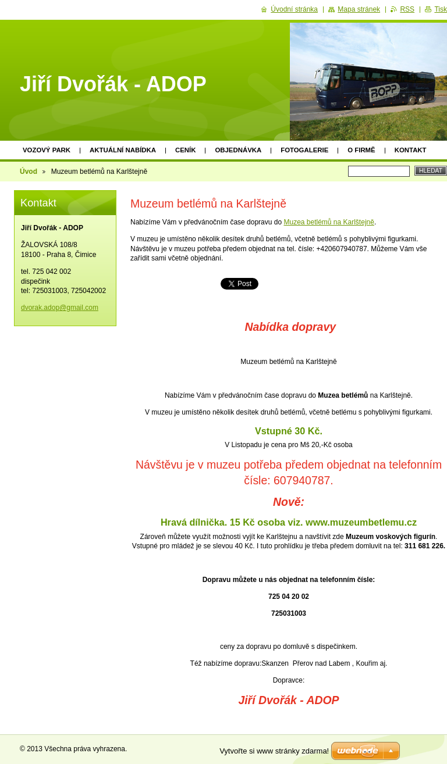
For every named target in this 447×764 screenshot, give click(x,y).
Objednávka (238, 150)
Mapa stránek (359, 9)
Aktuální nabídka (123, 150)
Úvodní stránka (294, 9)
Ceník (185, 150)
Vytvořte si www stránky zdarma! (274, 751)
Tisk (440, 9)
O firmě (361, 150)
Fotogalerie (304, 150)
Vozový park (46, 150)
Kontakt (411, 150)
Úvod (28, 171)
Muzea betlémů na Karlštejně (328, 222)
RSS (407, 9)
